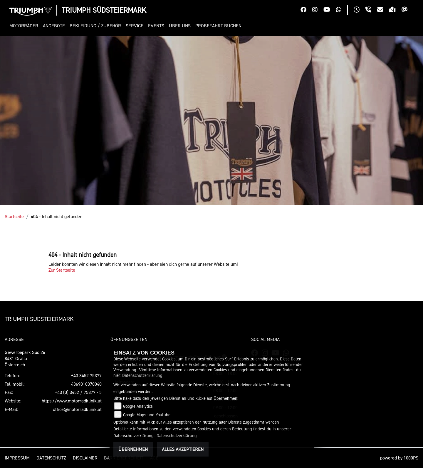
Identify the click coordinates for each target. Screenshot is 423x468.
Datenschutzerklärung (142, 375)
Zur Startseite (61, 270)
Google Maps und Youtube (146, 414)
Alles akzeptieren (183, 449)
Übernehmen (133, 449)
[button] (25, 25)
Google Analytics (138, 406)
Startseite (14, 216)
